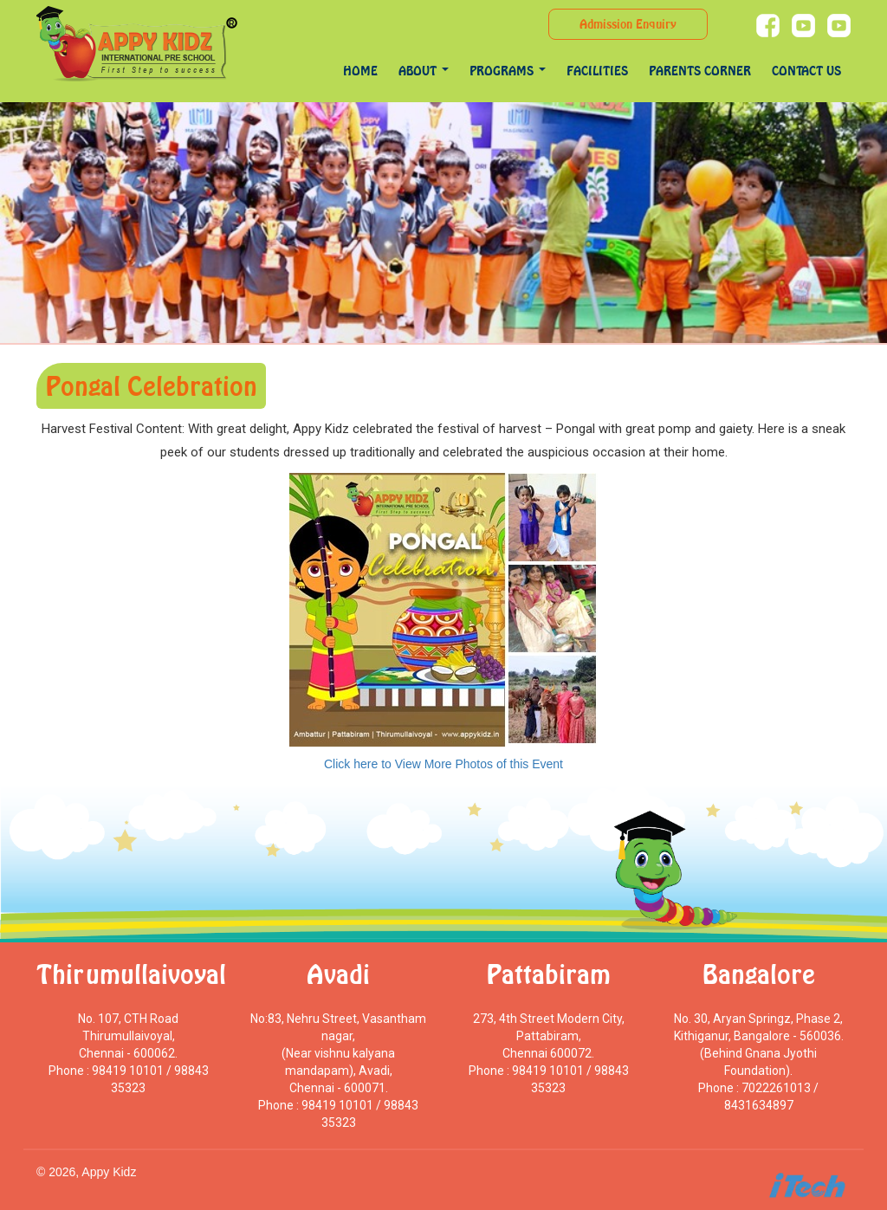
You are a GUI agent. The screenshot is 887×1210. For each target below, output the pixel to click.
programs (507, 70)
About (423, 70)
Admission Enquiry (628, 23)
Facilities (597, 70)
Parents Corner (700, 70)
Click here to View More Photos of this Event (443, 764)
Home (360, 70)
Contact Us (806, 70)
